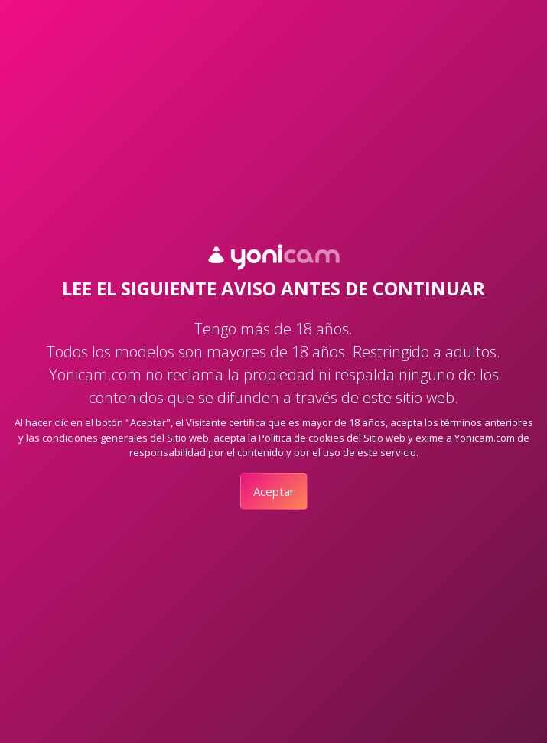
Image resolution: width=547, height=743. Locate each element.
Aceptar (274, 491)
